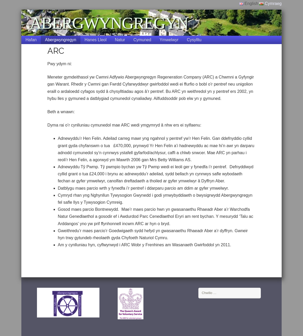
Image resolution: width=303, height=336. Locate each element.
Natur (120, 40)
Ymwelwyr (169, 40)
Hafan (31, 40)
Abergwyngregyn (60, 40)
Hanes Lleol (96, 40)
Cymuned (142, 40)
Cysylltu (194, 40)
